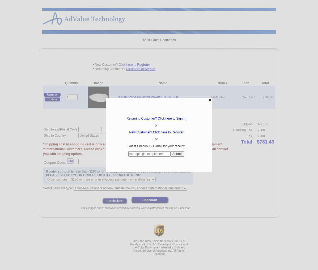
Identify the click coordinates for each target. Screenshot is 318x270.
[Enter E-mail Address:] (149, 154)
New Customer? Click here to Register (156, 132)
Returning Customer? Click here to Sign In (156, 118)
